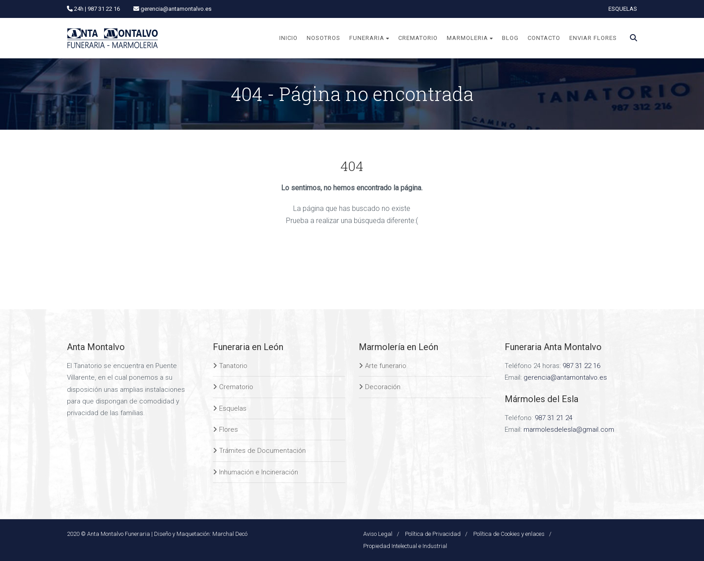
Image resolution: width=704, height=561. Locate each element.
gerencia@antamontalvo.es (565, 377)
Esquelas (232, 408)
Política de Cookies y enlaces (509, 533)
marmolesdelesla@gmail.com (569, 429)
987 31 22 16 (581, 366)
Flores (228, 429)
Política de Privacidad (433, 533)
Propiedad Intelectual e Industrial (405, 546)
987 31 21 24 (553, 418)
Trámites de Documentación (262, 451)
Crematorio (236, 387)
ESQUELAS (622, 8)
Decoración (382, 387)
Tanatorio (233, 366)
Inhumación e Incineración (258, 472)
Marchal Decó (229, 533)
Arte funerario (385, 366)
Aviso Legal (377, 533)
